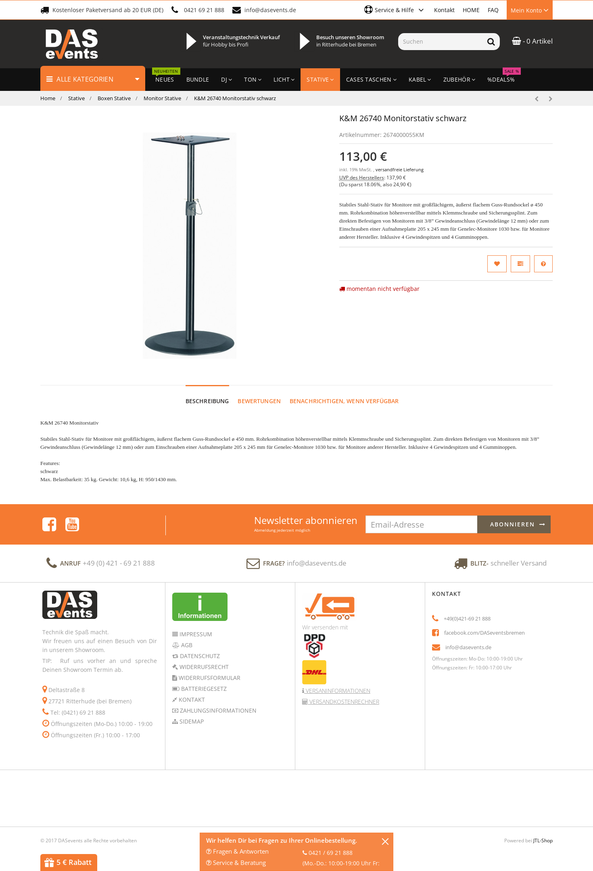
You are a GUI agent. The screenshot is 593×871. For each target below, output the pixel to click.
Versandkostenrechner (343, 694)
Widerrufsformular (208, 670)
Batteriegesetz (203, 681)
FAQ (493, 10)
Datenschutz (199, 648)
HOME (471, 10)
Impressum (195, 626)
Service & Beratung (236, 862)
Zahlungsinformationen (217, 703)
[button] (395, 9)
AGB (186, 637)
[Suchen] (440, 41)
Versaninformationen (337, 683)
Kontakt (444, 10)
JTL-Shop (543, 832)
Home (47, 98)
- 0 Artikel (532, 41)
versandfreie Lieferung (400, 170)
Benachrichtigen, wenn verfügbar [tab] (344, 393)
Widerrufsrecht (203, 659)
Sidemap (191, 713)
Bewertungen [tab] (259, 393)
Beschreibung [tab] (207, 393)
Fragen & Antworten (237, 851)
